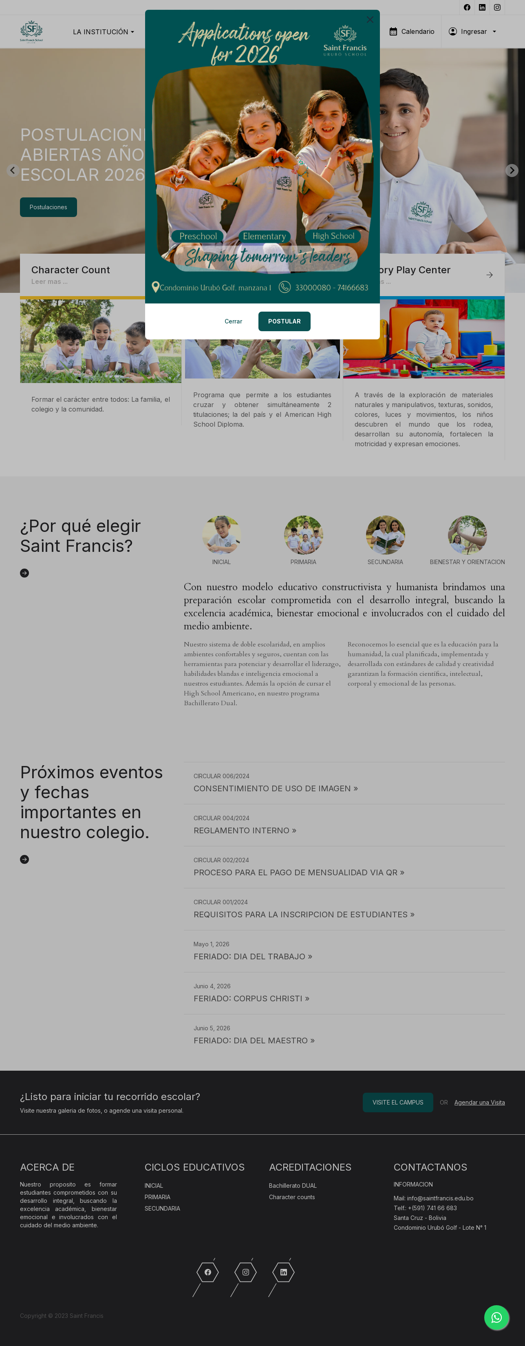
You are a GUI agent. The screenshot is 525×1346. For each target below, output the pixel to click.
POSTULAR (284, 321)
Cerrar (233, 321)
